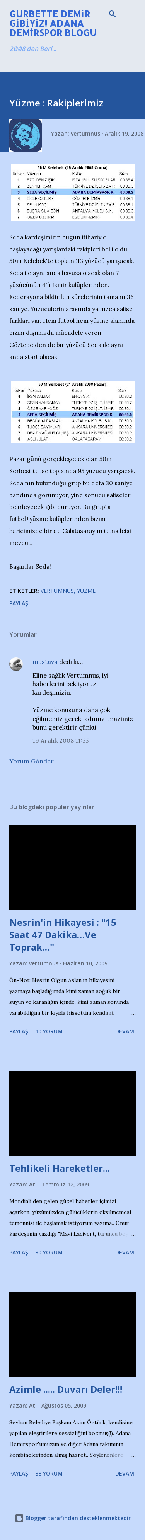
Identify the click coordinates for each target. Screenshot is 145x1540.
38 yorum (49, 1473)
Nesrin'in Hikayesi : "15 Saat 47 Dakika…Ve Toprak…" (62, 934)
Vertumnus (57, 590)
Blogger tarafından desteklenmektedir (73, 1518)
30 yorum (49, 1252)
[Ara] (112, 14)
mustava (45, 661)
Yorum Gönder (31, 761)
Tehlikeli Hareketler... (59, 1168)
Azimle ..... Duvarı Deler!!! (65, 1389)
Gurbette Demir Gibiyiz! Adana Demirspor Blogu (53, 23)
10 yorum (49, 1031)
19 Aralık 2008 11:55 (60, 740)
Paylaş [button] (18, 603)
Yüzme (86, 590)
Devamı (125, 1031)
